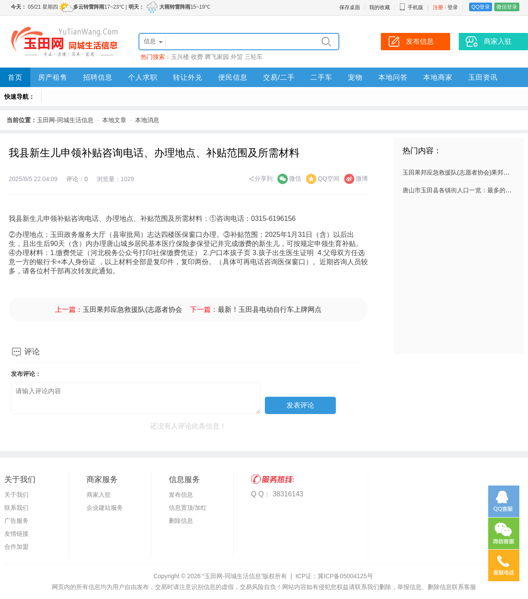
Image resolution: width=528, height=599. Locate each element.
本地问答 (393, 77)
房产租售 (53, 77)
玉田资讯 (483, 77)
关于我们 (16, 494)
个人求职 (143, 77)
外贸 (237, 56)
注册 (438, 7)
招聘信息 (98, 77)
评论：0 (77, 178)
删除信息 (181, 520)
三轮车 (254, 56)
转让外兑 (188, 77)
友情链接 (16, 533)
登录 (453, 7)
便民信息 (233, 77)
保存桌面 (349, 7)
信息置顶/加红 (188, 507)
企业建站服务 (105, 507)
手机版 (411, 7)
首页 (15, 77)
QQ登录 (480, 7)
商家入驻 (99, 494)
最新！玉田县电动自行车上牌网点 (270, 309)
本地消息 (147, 120)
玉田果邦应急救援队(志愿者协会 (132, 309)
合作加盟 (16, 546)
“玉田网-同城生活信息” (232, 576)
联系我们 (16, 507)
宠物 (355, 77)
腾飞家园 (217, 56)
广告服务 (16, 520)
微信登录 (506, 7)
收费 (197, 56)
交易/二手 (279, 77)
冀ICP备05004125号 (345, 576)
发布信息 (181, 494)
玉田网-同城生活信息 (65, 120)
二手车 (321, 77)
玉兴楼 (180, 56)
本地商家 (438, 77)
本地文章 (114, 120)
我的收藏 (379, 7)
